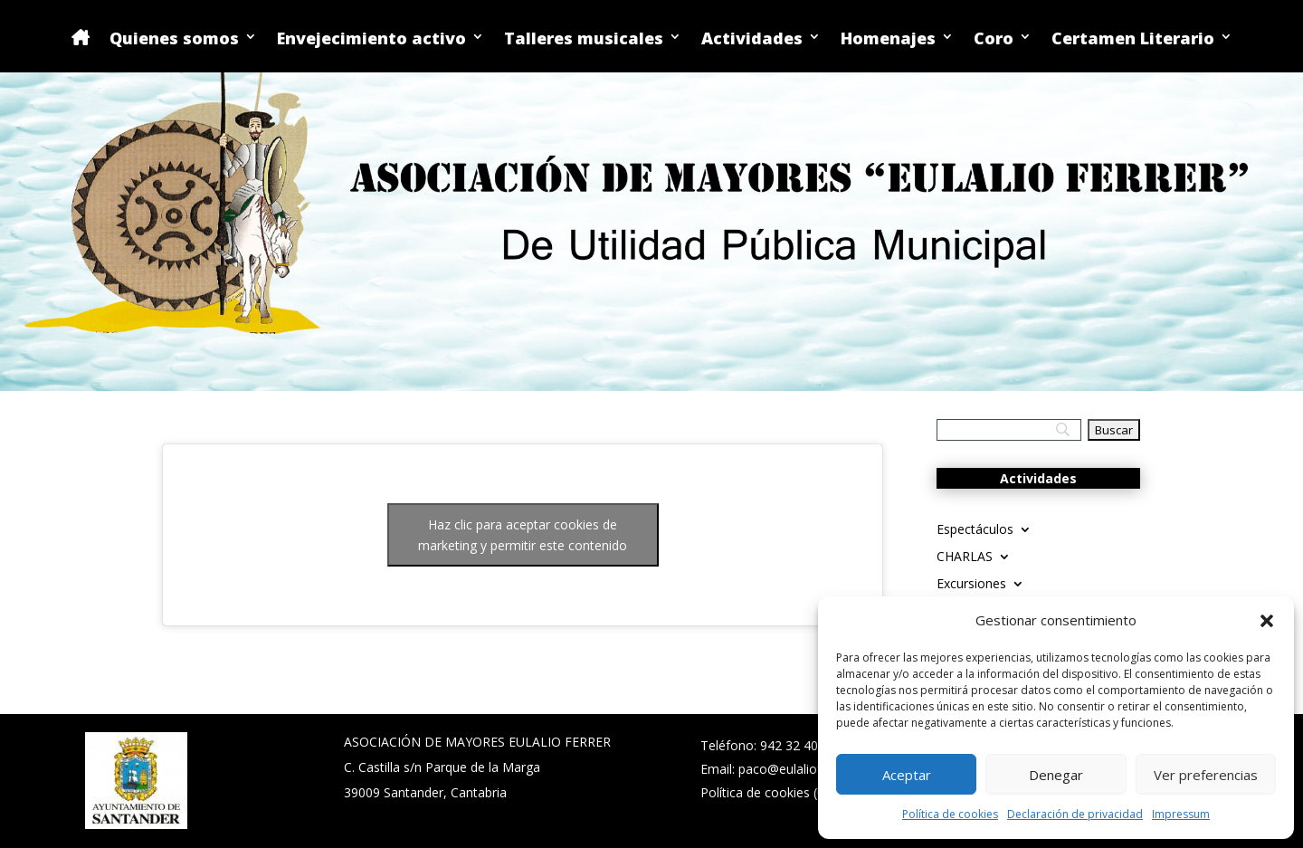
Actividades (752, 39)
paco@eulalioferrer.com (808, 768)
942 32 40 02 (798, 745)
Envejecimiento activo (371, 39)
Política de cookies (950, 814)
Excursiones (971, 584)
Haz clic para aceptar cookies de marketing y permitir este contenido (522, 535)
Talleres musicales (583, 39)
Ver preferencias (1206, 775)
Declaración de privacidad (1075, 814)
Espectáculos (975, 530)
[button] (1267, 621)
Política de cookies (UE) (769, 792)
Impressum (1181, 814)
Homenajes (888, 39)
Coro (993, 39)
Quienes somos (174, 39)
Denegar (1056, 775)
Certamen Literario (1132, 39)
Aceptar (906, 775)
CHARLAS (965, 557)
